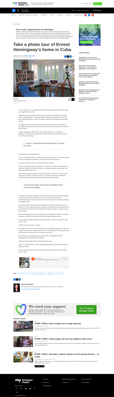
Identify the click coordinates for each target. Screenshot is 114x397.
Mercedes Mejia (30, 56)
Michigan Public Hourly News (68, 379)
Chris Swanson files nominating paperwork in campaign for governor (89, 99)
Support (68, 15)
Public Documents (47, 385)
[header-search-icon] (81, 3)
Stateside (21, 15)
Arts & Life (16, 24)
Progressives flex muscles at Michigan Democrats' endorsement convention (89, 59)
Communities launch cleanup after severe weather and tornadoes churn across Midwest (89, 75)
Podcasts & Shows (32, 15)
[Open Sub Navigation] (16, 15)
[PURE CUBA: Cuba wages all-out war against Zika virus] (23, 341)
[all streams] (97, 10)
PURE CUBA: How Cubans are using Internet (57, 323)
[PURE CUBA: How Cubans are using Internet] (23, 326)
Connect (60, 15)
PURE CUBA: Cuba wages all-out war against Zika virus (63, 339)
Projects (44, 15)
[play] (14, 10)
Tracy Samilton (37, 341)
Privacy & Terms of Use (86, 379)
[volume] (18, 10)
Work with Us (46, 382)
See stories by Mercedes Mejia (30, 289)
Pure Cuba (59, 273)
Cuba (29, 273)
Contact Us (45, 379)
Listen (52, 15)
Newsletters (78, 15)
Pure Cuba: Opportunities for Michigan (34, 29)
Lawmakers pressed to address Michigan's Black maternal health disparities (89, 83)
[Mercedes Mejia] (16, 287)
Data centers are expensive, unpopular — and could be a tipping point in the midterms (88, 67)
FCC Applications (85, 382)
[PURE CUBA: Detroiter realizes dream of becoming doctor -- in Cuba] (23, 356)
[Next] (73, 99)
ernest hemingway (39, 273)
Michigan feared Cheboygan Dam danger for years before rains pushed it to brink (89, 91)
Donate (98, 4)
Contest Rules (65, 382)
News (13, 15)
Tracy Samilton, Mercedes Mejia (41, 359)
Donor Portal (88, 3)
